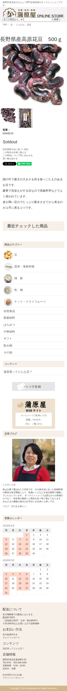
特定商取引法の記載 (12, 675)
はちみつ (9, 324)
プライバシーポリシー (13, 678)
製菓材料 (9, 317)
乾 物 (13, 290)
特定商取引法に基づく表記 (15, 149)
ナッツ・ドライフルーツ (25, 301)
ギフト (8, 338)
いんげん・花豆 (23, 24)
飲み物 (8, 345)
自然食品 (9, 311)
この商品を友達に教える (14, 152)
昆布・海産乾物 (19, 266)
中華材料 (9, 331)
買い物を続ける (10, 158)
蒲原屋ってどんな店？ (18, 371)
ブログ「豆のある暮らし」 (15, 506)
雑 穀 (13, 278)
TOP (5, 24)
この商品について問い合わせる (18, 155)
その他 (8, 352)
